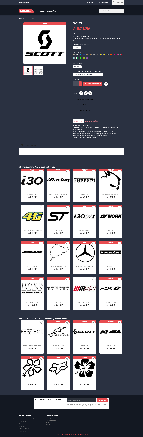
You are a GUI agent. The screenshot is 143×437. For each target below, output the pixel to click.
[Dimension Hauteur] (77, 47)
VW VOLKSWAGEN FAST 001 (110, 194)
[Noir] (108, 55)
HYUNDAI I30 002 (32, 194)
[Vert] (77, 58)
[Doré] (91, 55)
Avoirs (21, 424)
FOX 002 (58, 382)
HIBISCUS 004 (32, 382)
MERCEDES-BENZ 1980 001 (84, 266)
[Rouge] (121, 55)
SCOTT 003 (84, 346)
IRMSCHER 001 (110, 266)
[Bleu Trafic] (84, 55)
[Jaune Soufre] (101, 55)
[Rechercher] (111, 11)
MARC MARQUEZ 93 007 (84, 302)
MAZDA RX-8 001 (111, 302)
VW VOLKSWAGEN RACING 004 (58, 194)
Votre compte (25, 415)
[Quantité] (75, 84)
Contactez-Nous (51, 11)
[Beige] (74, 55)
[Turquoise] (74, 58)
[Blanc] (77, 55)
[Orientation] (88, 74)
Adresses (22, 426)
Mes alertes (22, 431)
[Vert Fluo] (81, 58)
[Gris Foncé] (98, 55)
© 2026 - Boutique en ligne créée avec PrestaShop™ (71, 434)
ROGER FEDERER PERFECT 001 (32, 346)
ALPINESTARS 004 (58, 346)
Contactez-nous (24, 2)
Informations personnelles (27, 419)
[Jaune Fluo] (104, 55)
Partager (81, 93)
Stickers (42, 11)
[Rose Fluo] (118, 55)
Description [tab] (78, 121)
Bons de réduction (24, 429)
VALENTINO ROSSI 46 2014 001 (32, 230)
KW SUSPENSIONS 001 (32, 302)
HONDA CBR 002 (32, 266)
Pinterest (90, 93)
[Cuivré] (87, 55)
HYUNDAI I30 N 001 (85, 230)
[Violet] (87, 58)
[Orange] (111, 55)
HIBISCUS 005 (84, 382)
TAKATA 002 (58, 302)
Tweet (86, 93)
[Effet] (77, 66)
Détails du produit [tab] (91, 121)
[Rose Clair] (115, 55)
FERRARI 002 (84, 194)
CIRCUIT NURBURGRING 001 (58, 266)
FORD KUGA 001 (111, 346)
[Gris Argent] (94, 55)
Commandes (23, 421)
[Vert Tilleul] (84, 58)
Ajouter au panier (92, 83)
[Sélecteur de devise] (93, 2)
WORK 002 (110, 230)
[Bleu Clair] (81, 55)
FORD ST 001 (58, 230)
